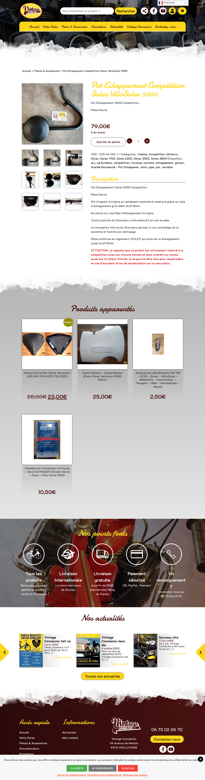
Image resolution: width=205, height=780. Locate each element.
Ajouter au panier (108, 142)
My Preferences (102, 768)
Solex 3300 (141, 158)
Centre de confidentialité (71, 774)
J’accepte (77, 768)
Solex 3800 (159, 158)
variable (167, 167)
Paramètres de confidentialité (104, 774)
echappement (164, 163)
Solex (95, 158)
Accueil (26, 71)
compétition (122, 163)
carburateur (104, 163)
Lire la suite (62, 657)
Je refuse (127, 768)
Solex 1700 (107, 158)
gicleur (179, 163)
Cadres (142, 154)
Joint (143, 167)
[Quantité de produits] (138, 141)
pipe (151, 167)
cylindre (148, 163)
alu (93, 163)
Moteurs (172, 154)
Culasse (136, 163)
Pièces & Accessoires (47, 71)
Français (167, 3)
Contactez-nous (167, 739)
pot (158, 167)
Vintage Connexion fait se (57, 639)
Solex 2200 (124, 158)
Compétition (157, 154)
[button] (4, 652)
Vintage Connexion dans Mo (113, 641)
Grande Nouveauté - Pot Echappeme (114, 167)
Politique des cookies (135, 774)
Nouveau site (168, 637)
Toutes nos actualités (102, 676)
